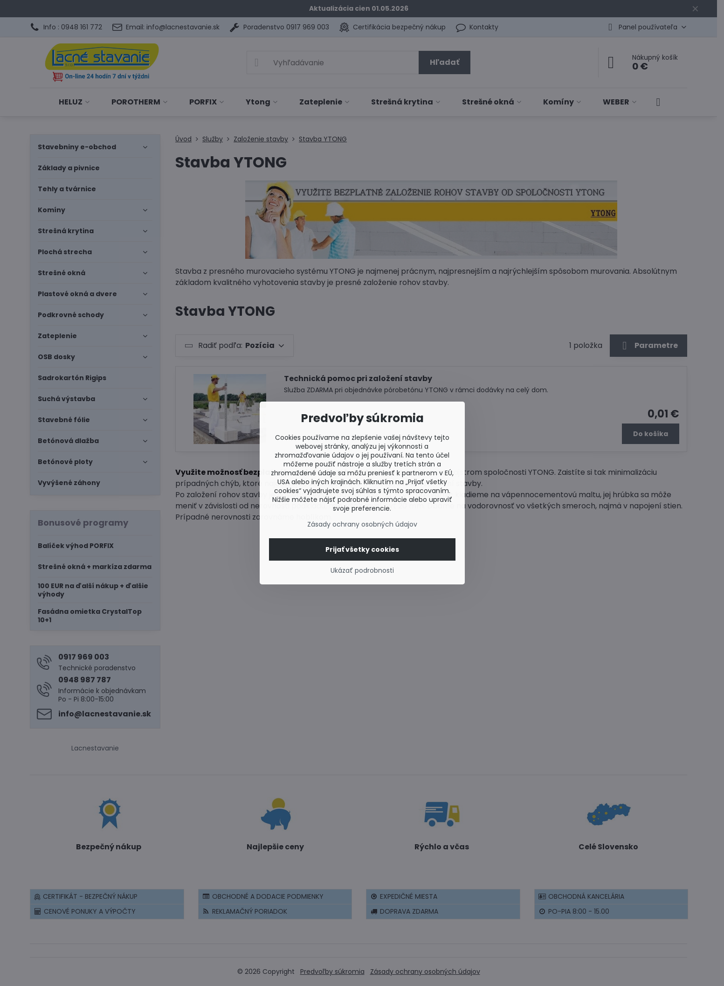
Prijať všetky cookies (362, 549)
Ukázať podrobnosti (362, 570)
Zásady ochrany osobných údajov (362, 524)
